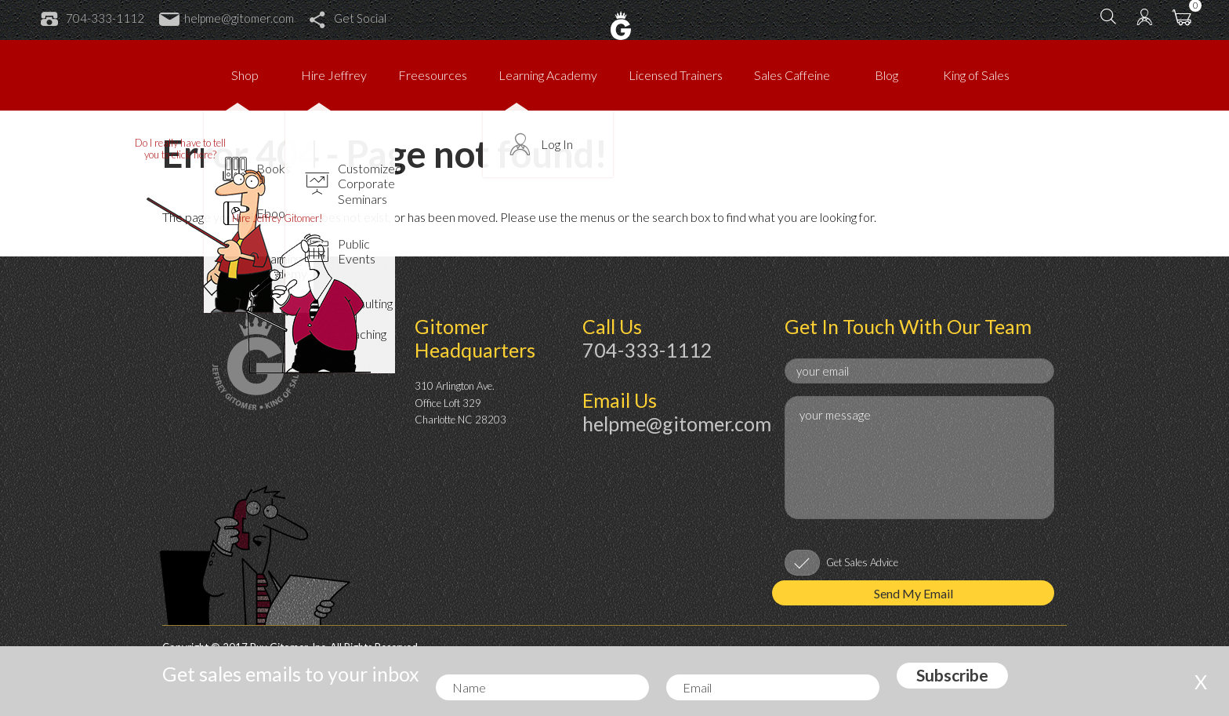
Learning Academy (547, 74)
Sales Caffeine (792, 74)
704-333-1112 (92, 18)
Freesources (432, 74)
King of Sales (976, 74)
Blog (886, 74)
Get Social (347, 18)
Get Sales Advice (862, 562)
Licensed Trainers (676, 74)
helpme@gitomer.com (226, 18)
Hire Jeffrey (334, 74)
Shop (245, 74)
